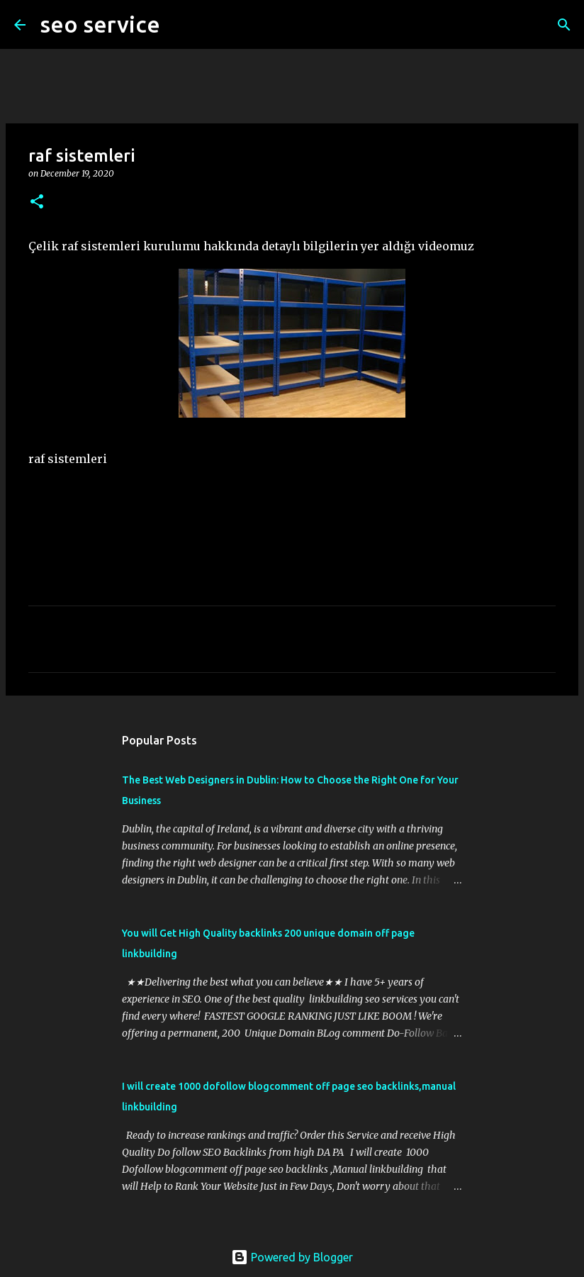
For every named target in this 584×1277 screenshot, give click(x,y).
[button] (36, 202)
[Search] (180, 25)
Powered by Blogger (292, 1257)
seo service (100, 24)
